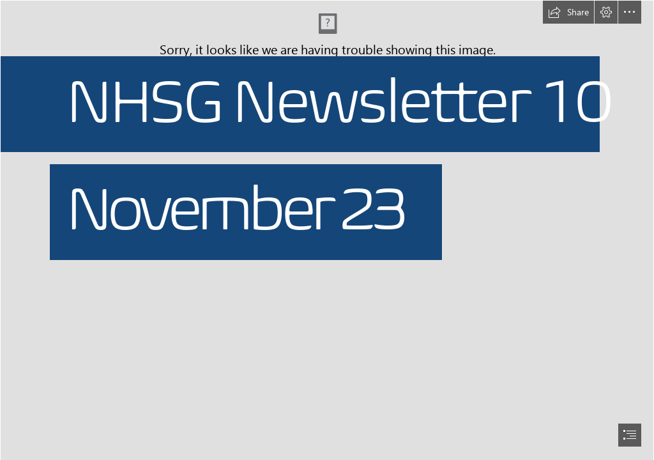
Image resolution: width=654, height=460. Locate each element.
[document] (327, 230)
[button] (568, 12)
